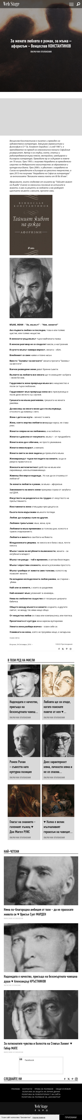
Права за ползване (44, 1089)
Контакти (27, 1089)
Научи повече (38, 1117)
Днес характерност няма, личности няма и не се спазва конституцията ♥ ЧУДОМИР (58, 772)
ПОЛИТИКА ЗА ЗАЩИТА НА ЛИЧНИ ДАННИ (41, 1091)
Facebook (59, 649)
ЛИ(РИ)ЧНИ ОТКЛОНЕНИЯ (41, 51)
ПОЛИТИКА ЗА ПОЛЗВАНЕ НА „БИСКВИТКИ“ (41, 1097)
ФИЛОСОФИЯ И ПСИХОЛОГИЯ (13, 918)
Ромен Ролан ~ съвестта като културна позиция (21, 767)
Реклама (15, 1089)
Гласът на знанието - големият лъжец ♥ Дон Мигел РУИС (22, 827)
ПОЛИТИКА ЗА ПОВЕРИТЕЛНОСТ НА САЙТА (41, 1094)
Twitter (63, 649)
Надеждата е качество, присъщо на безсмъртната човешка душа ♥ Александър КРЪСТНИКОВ (24, 712)
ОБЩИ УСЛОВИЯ (63, 1089)
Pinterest (43, 1110)
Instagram (70, 649)
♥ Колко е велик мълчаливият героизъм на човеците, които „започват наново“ (58, 832)
